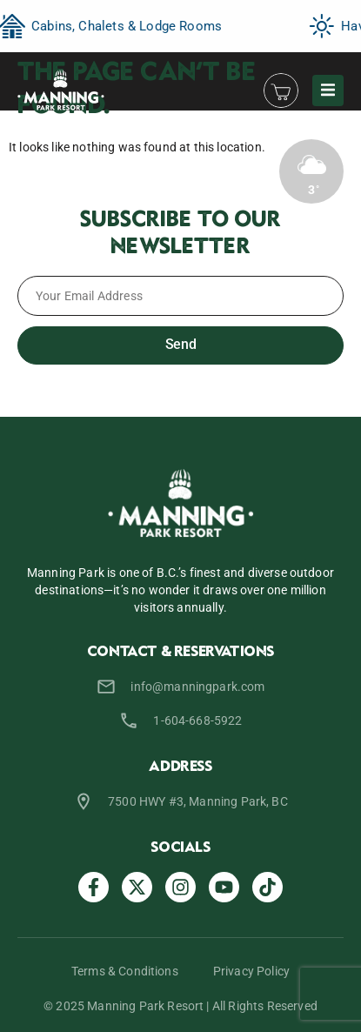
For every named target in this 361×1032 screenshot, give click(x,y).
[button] (328, 90)
